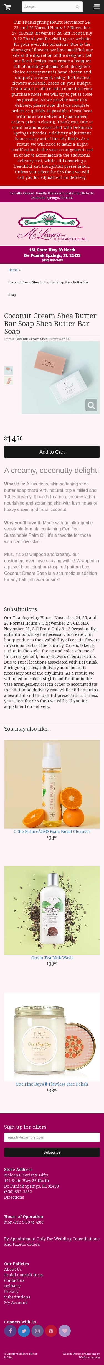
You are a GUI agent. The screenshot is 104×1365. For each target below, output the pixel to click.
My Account (15, 1302)
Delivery (12, 1286)
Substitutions (17, 1297)
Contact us (14, 1280)
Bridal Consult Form (23, 1275)
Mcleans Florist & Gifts (52, 226)
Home (12, 270)
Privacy (11, 1291)
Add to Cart (52, 452)
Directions (14, 1197)
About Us (13, 1269)
